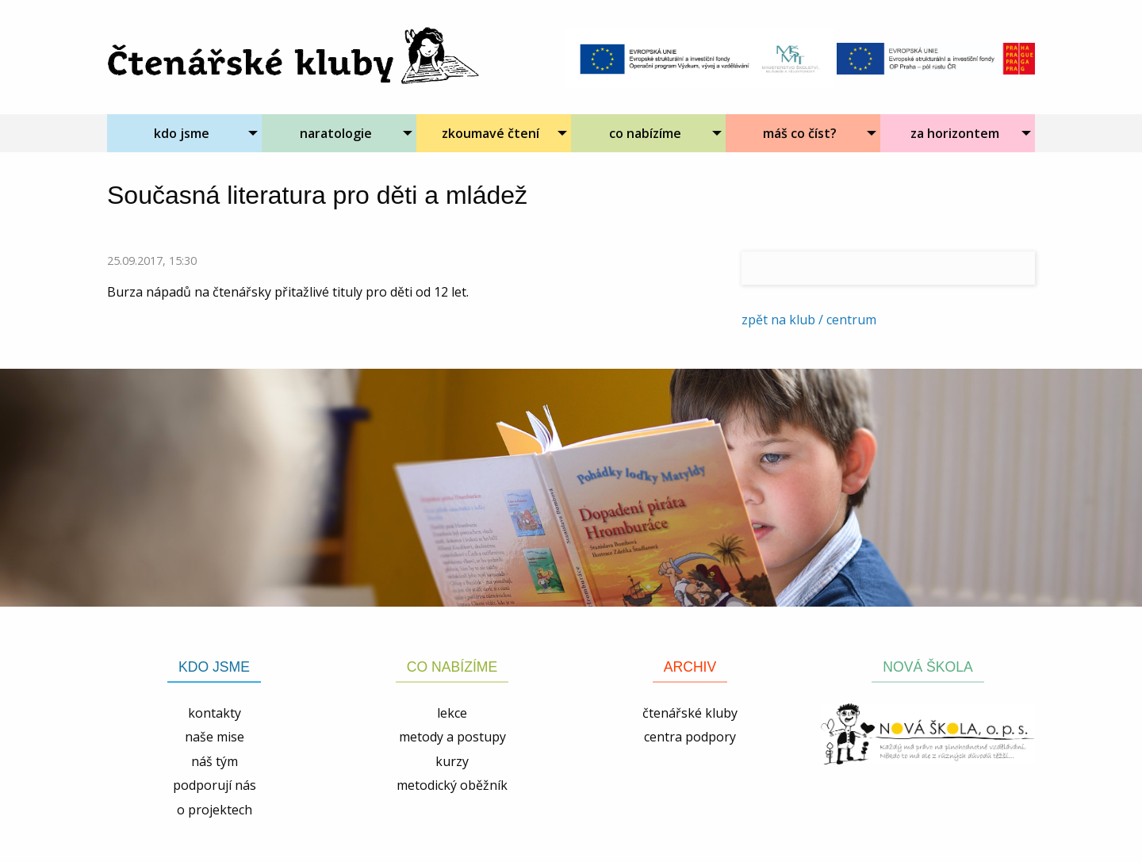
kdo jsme (181, 133)
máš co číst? (800, 133)
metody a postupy (452, 736)
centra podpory (690, 736)
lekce (452, 713)
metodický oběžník (452, 785)
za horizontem (954, 133)
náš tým (214, 761)
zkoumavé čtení (490, 133)
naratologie (336, 133)
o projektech (214, 809)
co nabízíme (645, 133)
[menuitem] (184, 133)
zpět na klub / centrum (809, 319)
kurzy (452, 761)
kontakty (214, 713)
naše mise (214, 736)
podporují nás (214, 785)
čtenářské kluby (690, 713)
